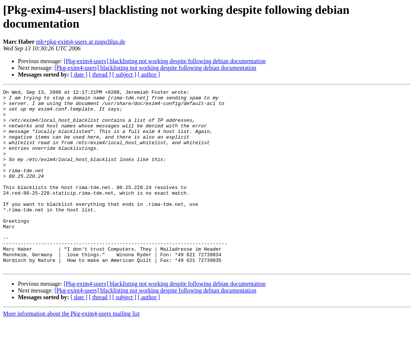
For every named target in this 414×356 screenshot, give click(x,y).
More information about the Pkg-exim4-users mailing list (71, 349)
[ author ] (149, 74)
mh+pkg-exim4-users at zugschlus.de (80, 41)
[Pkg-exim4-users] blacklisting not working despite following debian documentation (165, 61)
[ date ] (79, 74)
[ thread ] (100, 74)
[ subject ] (124, 74)
